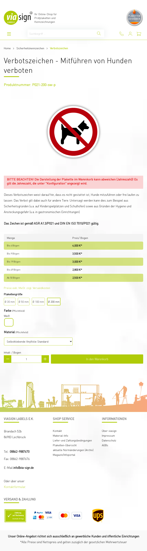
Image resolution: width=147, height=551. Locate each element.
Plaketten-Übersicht (65, 445)
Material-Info (60, 435)
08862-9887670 (19, 451)
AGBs (105, 445)
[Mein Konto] (130, 33)
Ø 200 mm (54, 301)
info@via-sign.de (23, 468)
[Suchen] (99, 33)
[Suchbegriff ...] (61, 33)
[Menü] (9, 34)
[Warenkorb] (139, 33)
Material (9, 332)
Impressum (108, 435)
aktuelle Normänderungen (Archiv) (73, 450)
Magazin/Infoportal (64, 454)
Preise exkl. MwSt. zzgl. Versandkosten (27, 287)
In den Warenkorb (97, 359)
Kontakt (57, 430)
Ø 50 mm (24, 301)
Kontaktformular (14, 487)
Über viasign (109, 430)
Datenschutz (109, 440)
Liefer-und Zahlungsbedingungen (72, 440)
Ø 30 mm (10, 301)
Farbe (7, 310)
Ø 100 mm (38, 301)
